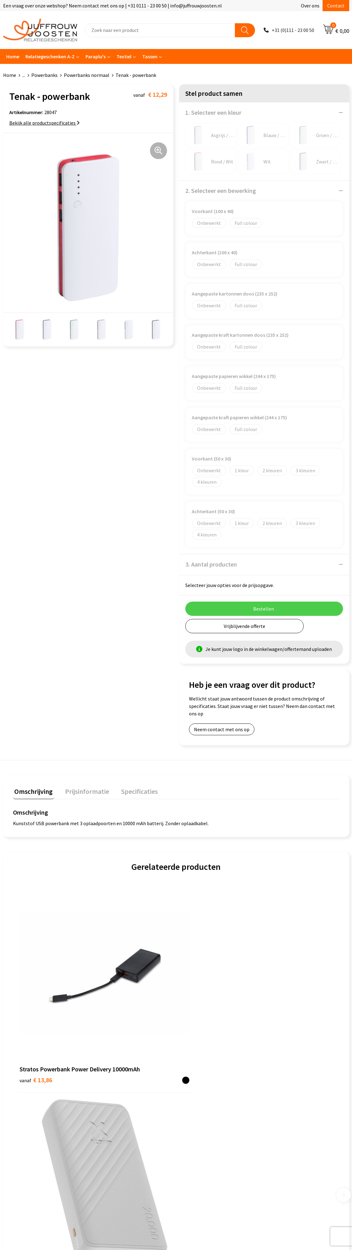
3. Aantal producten (211, 564)
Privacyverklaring (200, 1081)
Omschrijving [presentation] (32, 789)
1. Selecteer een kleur (213, 112)
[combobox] (160, 30)
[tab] (32, 791)
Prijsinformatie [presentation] (83, 789)
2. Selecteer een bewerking (220, 190)
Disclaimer (193, 1091)
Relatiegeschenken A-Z (50, 56)
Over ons (310, 5)
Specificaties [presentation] (132, 789)
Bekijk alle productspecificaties (44, 123)
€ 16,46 (199, 977)
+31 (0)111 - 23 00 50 (293, 30)
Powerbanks (44, 75)
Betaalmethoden (115, 1100)
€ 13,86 (36, 995)
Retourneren (111, 1109)
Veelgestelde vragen (118, 1091)
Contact (336, 5)
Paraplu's (96, 56)
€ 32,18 (117, 995)
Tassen (149, 56)
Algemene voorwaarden (207, 1062)
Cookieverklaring (200, 1072)
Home (12, 56)
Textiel (124, 56)
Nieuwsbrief (110, 1081)
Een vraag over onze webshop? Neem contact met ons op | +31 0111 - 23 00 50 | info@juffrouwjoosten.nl (112, 5)
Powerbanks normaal (86, 75)
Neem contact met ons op (221, 729)
